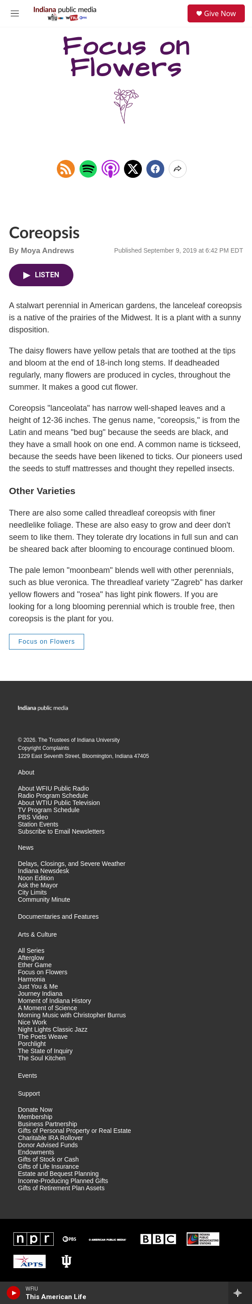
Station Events (38, 824)
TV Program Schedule (49, 810)
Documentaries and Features (58, 916)
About (26, 772)
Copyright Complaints (43, 748)
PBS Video (33, 817)
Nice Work (32, 1022)
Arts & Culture (37, 934)
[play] (13, 1292)
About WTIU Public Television (59, 803)
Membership (35, 1117)
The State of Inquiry (45, 1051)
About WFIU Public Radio (53, 788)
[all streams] (240, 1293)
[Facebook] (155, 169)
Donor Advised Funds (48, 1145)
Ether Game (34, 965)
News (26, 847)
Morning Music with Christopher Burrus (72, 1015)
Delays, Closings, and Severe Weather (71, 864)
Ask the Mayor (38, 885)
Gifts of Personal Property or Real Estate (74, 1131)
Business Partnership (47, 1124)
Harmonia (31, 979)
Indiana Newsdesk (43, 871)
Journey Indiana (40, 993)
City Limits (32, 892)
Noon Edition (36, 878)
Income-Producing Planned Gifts (63, 1181)
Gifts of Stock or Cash (48, 1159)
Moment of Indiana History (54, 1001)
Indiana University (98, 740)
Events (27, 1075)
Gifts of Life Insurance (48, 1166)
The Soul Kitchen (42, 1058)
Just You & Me (38, 986)
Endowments (36, 1152)
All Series (31, 950)
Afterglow (31, 958)
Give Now (220, 13)
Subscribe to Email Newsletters (61, 831)
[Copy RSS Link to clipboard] (66, 169)
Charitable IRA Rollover (50, 1138)
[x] (133, 169)
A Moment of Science (47, 1008)
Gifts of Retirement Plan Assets (61, 1188)
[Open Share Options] (178, 169)
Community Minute (44, 899)
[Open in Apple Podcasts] (111, 169)
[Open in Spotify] (88, 169)
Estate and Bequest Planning (58, 1174)
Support (29, 1093)
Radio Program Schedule (53, 795)
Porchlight (32, 1044)
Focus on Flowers (46, 641)
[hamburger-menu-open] (14, 13)
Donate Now (35, 1109)
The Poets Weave (43, 1036)
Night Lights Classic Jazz (53, 1029)
